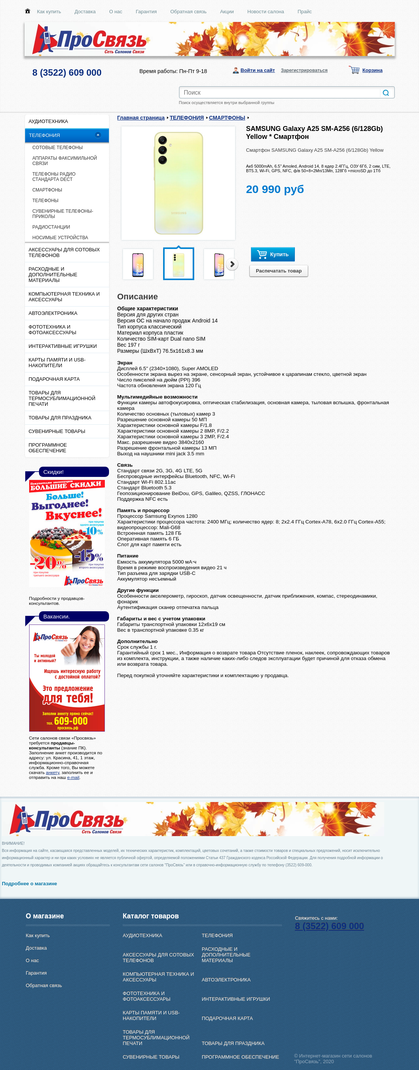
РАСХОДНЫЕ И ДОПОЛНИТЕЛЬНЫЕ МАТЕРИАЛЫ (53, 274)
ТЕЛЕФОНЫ (46, 200)
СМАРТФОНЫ (47, 190)
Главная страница (141, 118)
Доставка (85, 11)
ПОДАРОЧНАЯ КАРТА (54, 379)
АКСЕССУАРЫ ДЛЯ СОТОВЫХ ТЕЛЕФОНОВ (64, 252)
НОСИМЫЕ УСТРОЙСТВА (60, 237)
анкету (52, 772)
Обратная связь (188, 11)
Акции (227, 11)
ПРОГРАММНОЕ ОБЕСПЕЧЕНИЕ (48, 447)
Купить (273, 254)
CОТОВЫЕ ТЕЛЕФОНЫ (58, 147)
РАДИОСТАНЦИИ (51, 227)
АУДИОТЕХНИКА (48, 121)
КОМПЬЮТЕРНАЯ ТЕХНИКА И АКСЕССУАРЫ (64, 296)
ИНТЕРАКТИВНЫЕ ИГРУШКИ (63, 346)
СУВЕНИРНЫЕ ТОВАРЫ (57, 431)
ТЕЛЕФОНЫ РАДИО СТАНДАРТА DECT (54, 176)
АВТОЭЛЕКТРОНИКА (53, 313)
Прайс (305, 11)
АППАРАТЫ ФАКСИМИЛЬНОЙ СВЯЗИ (65, 161)
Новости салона (265, 11)
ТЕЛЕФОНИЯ (44, 135)
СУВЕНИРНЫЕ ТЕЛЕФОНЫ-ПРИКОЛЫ (63, 214)
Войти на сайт (258, 70)
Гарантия (146, 11)
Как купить (49, 11)
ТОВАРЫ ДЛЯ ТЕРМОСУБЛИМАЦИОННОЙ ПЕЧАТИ (62, 398)
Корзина (373, 70)
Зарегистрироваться (304, 70)
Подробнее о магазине (29, 883)
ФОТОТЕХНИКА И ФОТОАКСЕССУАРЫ (52, 329)
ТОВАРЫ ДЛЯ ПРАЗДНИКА (60, 418)
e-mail (73, 777)
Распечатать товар (279, 271)
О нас (115, 11)
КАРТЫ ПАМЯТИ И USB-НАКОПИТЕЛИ (57, 362)
